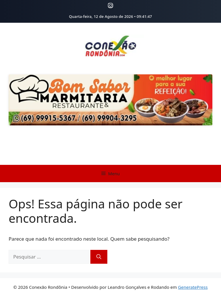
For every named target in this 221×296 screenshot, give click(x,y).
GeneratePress (193, 287)
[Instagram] (110, 5)
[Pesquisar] (98, 257)
